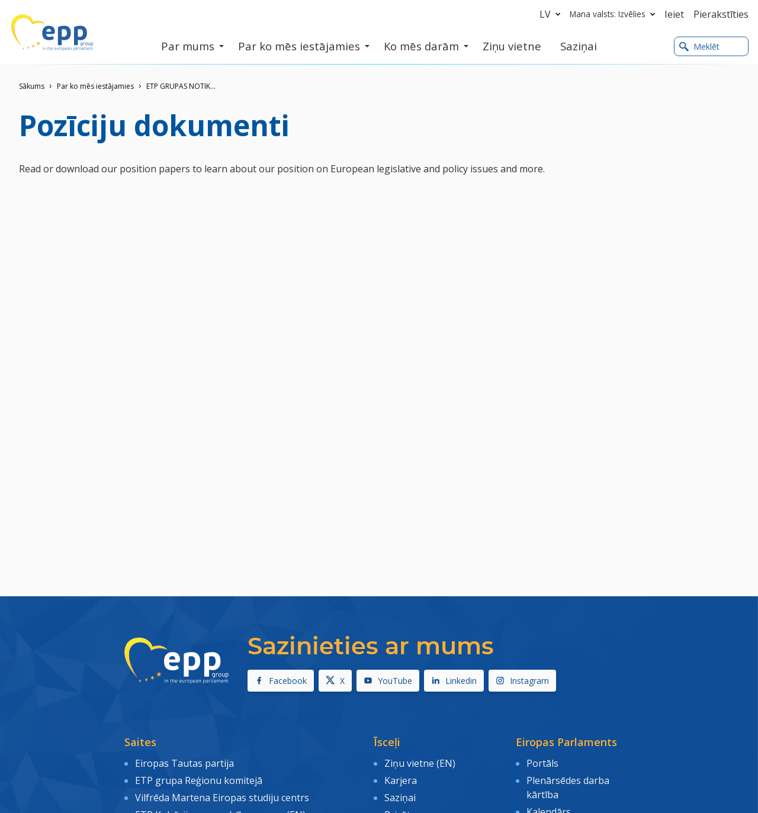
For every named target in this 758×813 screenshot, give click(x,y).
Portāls (542, 763)
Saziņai (400, 797)
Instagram (522, 680)
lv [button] (552, 14)
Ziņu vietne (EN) (419, 763)
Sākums (31, 86)
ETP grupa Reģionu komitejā (198, 780)
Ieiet (674, 14)
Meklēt (699, 46)
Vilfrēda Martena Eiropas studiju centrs (222, 797)
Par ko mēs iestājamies (95, 86)
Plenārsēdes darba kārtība (567, 787)
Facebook (281, 680)
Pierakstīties (721, 14)
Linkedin (454, 680)
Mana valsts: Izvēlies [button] (615, 14)
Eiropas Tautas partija (184, 763)
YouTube (388, 680)
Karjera (400, 780)
